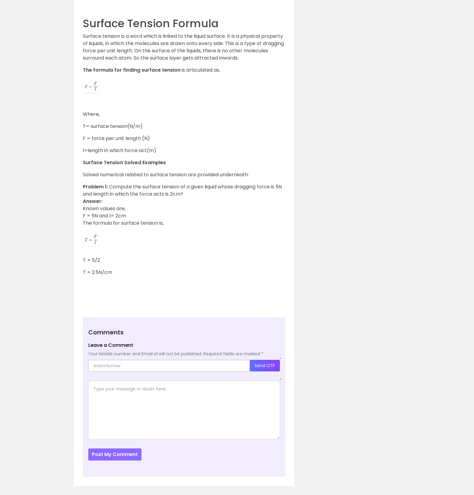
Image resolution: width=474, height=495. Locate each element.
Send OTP (265, 366)
